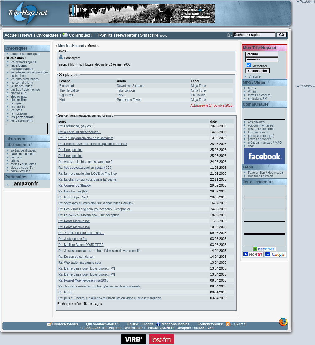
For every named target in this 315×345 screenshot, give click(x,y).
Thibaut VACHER (160, 328)
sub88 (199, 328)
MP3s (252, 88)
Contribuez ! (81, 35)
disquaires (29, 164)
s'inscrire (255, 76)
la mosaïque (19, 113)
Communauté (255, 104)
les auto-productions (25, 79)
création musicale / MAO (265, 142)
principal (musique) (261, 136)
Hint (62, 100)
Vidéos (252, 91)
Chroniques (47, 35)
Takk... (121, 95)
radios (15, 164)
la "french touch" (22, 86)
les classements (22, 120)
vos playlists (256, 122)
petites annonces (260, 139)
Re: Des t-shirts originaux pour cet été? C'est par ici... (95, 209)
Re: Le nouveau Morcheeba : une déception (88, 215)
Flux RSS (238, 324)
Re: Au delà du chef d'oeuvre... (79, 132)
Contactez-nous (65, 324)
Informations (17, 144)
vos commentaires (260, 125)
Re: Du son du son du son (76, 256)
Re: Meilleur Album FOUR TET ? (81, 245)
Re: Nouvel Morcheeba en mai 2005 (83, 280)
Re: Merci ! (65, 292)
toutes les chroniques (25, 54)
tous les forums (258, 132)
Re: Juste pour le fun (72, 239)
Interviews (15, 138)
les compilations (22, 82)
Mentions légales (175, 324)
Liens (248, 167)
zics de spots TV (22, 167)
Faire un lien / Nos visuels (266, 172)
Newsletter (126, 35)
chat (251, 146)
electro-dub (18, 93)
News (27, 35)
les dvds (16, 110)
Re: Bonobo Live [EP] (73, 191)
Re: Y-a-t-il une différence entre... (81, 233)
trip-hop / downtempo (25, 89)
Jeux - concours (258, 181)
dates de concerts (23, 154)
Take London (126, 90)
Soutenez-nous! (211, 324)
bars (14, 171)
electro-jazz (19, 96)
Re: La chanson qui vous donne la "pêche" (87, 179)
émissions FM (257, 98)
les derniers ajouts (23, 62)
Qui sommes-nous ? (102, 324)
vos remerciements (261, 129)
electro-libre (19, 100)
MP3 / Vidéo (254, 82)
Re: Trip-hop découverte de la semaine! (85, 138)
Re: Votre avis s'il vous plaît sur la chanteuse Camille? (95, 203)
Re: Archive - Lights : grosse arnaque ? (85, 161)
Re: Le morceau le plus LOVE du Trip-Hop (87, 173)
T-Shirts (105, 35)
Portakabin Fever (128, 100)
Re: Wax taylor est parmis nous (80, 262)
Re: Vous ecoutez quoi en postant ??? (84, 167)
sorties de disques (23, 150)
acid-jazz (17, 103)
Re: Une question (70, 150)
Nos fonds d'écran (260, 176)
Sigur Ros (66, 95)
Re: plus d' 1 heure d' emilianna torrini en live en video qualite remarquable (110, 298)
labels (15, 160)
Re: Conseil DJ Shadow (74, 185)
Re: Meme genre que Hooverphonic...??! (86, 268)
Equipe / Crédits (140, 324)
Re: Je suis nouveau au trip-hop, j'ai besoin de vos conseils (99, 250)
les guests (18, 106)
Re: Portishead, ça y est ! (75, 126)
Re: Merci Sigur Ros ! (73, 197)
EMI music (198, 95)
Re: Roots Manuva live (74, 221)
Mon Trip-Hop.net (71, 46)
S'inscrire (149, 35)
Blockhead (66, 86)
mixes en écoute (259, 95)
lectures (24, 171)
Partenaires (16, 176)
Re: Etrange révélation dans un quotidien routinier (92, 144)
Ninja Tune (198, 86)
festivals (16, 157)
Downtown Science (130, 86)
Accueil (11, 35)
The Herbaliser (69, 90)
